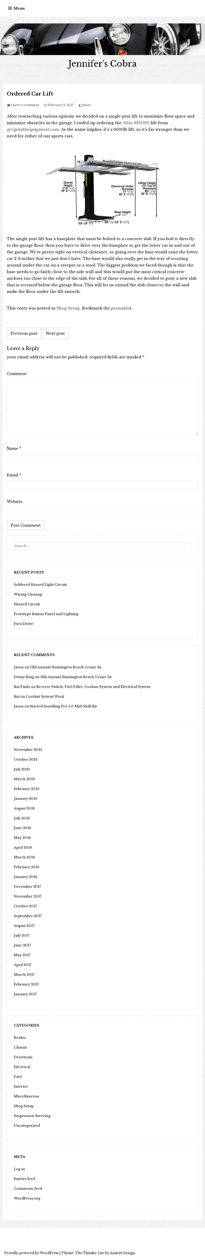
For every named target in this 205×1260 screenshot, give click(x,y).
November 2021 (27, 750)
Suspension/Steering (31, 1116)
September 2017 (27, 916)
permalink (121, 308)
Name (14, 448)
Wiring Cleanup (27, 594)
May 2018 (22, 838)
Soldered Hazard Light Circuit (39, 585)
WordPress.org (27, 1198)
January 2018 (25, 877)
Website (15, 501)
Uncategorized (26, 1126)
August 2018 (24, 808)
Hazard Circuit (26, 604)
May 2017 (21, 955)
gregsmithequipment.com (32, 129)
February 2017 (26, 984)
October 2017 (25, 906)
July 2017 (21, 935)
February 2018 (26, 867)
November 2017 (27, 896)
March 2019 (24, 779)
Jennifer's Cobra (102, 64)
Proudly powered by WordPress (31, 1253)
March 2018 (24, 857)
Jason (86, 105)
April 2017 (22, 965)
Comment (17, 373)
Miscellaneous (26, 1096)
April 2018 (22, 847)
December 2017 (26, 887)
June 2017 (22, 945)
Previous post (24, 333)
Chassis (20, 1047)
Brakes (19, 1038)
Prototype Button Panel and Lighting (45, 614)
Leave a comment (25, 105)
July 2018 (21, 818)
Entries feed (24, 1179)
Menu (19, 8)
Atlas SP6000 (135, 123)
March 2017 (23, 975)
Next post (55, 333)
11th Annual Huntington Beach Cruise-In (63, 667)
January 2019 (25, 799)
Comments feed (27, 1189)
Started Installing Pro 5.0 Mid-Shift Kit (62, 706)
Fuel (17, 1077)
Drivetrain (23, 1057)
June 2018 (22, 828)
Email (14, 475)
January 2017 (24, 994)
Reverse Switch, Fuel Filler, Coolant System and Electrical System (91, 687)
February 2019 (26, 789)
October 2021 (25, 759)
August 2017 (23, 926)
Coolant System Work (44, 696)
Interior (21, 1086)
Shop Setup (68, 308)
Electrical (22, 1067)
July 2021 (21, 769)
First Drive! (23, 624)
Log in (19, 1169)
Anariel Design (122, 1253)
